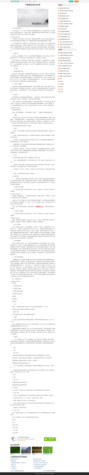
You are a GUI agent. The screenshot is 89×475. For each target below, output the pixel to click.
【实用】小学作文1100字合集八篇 (66, 63)
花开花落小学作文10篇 (64, 71)
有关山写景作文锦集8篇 (64, 31)
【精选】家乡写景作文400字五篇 (66, 10)
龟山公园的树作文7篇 (63, 18)
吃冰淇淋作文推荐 (37, 459)
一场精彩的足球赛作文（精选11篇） (19, 462)
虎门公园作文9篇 (62, 28)
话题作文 (29, 1)
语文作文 (35, 1)
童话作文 (61, 86)
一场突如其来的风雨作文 (38, 466)
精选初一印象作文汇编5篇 (64, 73)
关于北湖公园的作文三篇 (64, 36)
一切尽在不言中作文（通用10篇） (40, 462)
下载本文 (39, 7)
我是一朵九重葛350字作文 (64, 68)
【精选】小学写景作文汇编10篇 (66, 23)
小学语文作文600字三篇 (19, 470)
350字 (60, 78)
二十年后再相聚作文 (37, 468)
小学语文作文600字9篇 (50, 470)
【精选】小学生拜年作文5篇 (65, 76)
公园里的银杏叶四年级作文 (65, 58)
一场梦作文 (13, 466)
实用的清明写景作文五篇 (64, 39)
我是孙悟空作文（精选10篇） (39, 460)
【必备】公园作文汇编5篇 (64, 47)
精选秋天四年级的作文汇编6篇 (65, 52)
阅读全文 (35, 7)
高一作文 (61, 89)
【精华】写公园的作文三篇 (65, 34)
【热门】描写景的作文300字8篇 (66, 41)
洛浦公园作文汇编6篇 (63, 26)
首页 (25, 1)
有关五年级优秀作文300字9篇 (65, 65)
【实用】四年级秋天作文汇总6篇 (66, 55)
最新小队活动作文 (15, 459)
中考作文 (61, 81)
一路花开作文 (14, 468)
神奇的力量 (13, 460)
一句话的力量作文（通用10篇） (40, 464)
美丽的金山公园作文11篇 (64, 8)
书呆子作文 (13, 464)
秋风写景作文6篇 (62, 13)
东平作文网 (43, 473)
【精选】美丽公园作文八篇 (65, 21)
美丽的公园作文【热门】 (64, 15)
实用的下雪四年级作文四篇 (65, 60)
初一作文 (61, 91)
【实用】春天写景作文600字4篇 (66, 44)
